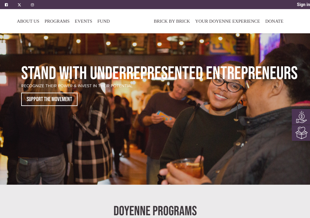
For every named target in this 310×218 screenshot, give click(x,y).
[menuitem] (103, 21)
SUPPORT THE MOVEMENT (49, 99)
